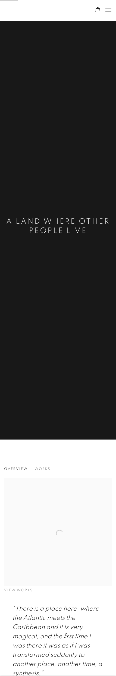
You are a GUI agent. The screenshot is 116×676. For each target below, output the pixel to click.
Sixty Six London (34, 10)
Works (43, 469)
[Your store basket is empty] (98, 10)
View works (18, 590)
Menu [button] (108, 10)
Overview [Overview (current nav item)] (16, 469)
